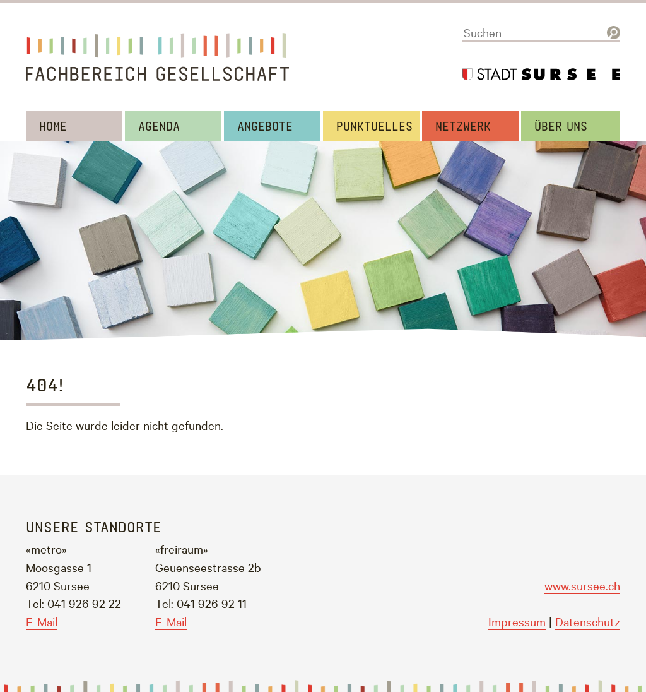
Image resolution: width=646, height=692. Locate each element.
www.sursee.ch (582, 585)
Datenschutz (587, 621)
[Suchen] (541, 33)
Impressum (517, 621)
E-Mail (41, 621)
